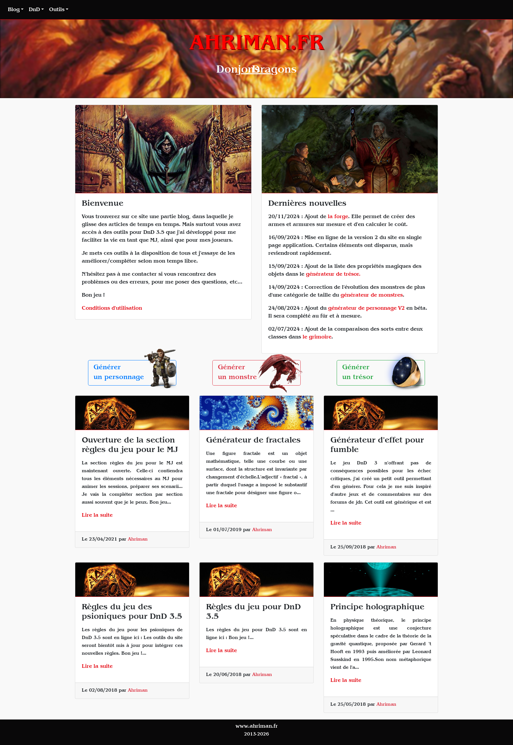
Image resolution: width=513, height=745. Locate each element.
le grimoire (317, 337)
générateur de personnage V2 (366, 308)
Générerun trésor (383, 373)
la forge (338, 217)
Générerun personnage (135, 373)
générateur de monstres (372, 295)
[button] (15, 10)
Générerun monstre (259, 373)
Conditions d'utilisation (112, 308)
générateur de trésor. (333, 274)
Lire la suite (97, 515)
